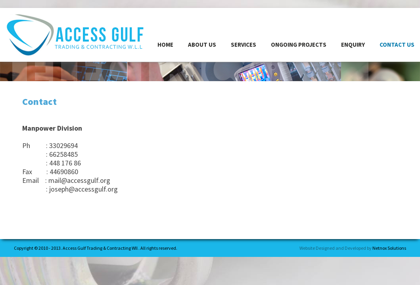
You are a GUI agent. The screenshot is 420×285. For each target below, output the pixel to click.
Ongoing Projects (298, 44)
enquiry (353, 44)
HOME (165, 44)
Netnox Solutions (389, 248)
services (243, 44)
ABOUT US (202, 44)
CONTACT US (397, 44)
